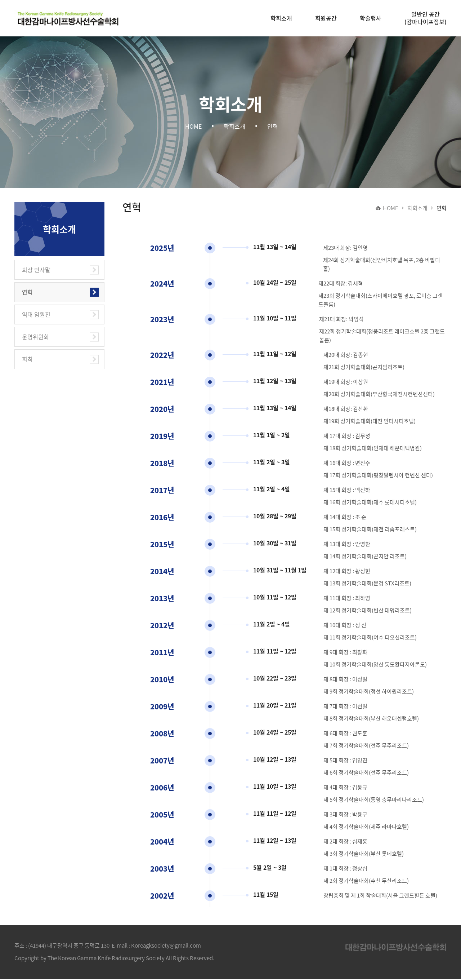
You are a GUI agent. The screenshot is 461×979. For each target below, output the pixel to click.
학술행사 (370, 18)
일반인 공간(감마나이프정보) (425, 18)
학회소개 (281, 18)
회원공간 (326, 18)
